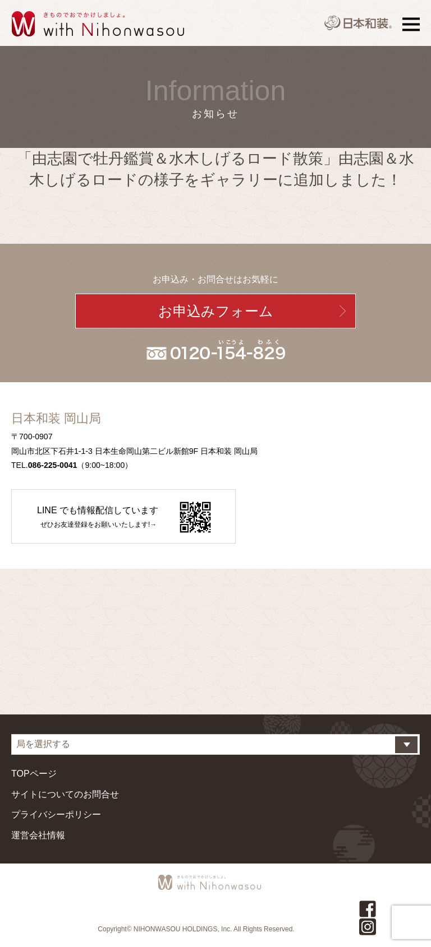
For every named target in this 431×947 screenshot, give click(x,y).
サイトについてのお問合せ (65, 794)
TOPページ (34, 773)
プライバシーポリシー (56, 814)
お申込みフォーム (215, 311)
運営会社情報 (38, 835)
